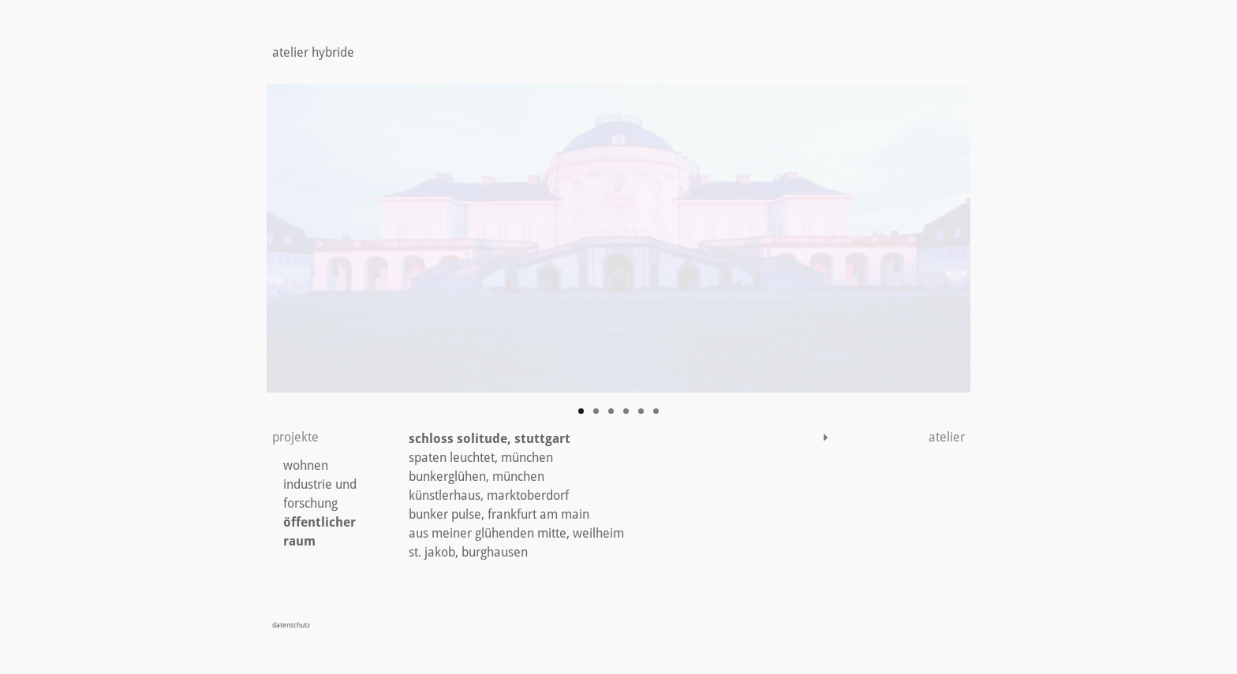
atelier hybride (313, 52)
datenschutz (291, 625)
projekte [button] (295, 437)
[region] (618, 238)
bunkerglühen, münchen (476, 476)
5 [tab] (641, 411)
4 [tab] (626, 411)
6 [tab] (656, 411)
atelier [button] (902, 437)
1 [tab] (581, 411)
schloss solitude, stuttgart (489, 438)
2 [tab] (596, 411)
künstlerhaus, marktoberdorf (489, 495)
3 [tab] (611, 411)
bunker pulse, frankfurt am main (499, 514)
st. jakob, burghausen (468, 552)
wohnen (305, 465)
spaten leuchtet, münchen (481, 457)
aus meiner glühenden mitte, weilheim (516, 533)
